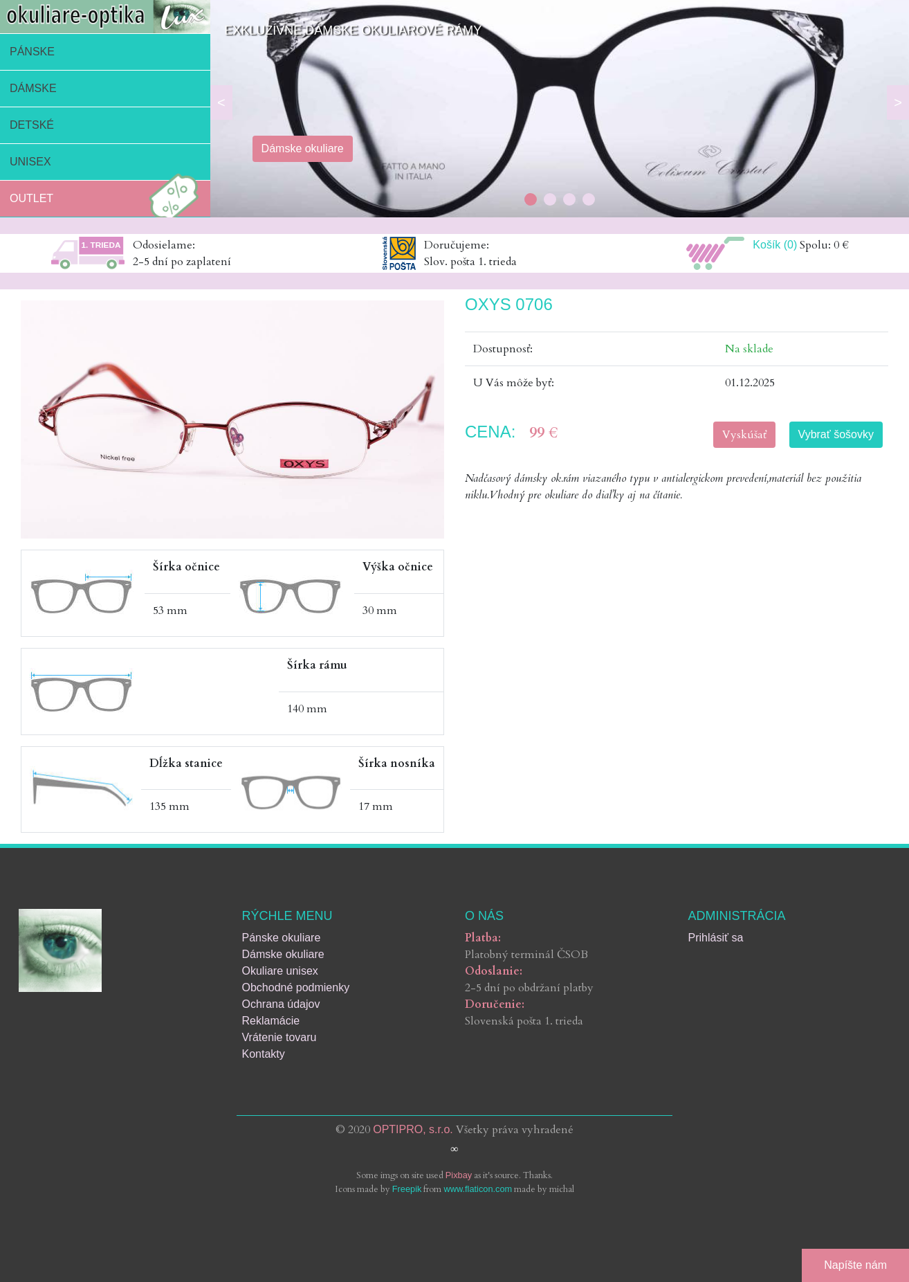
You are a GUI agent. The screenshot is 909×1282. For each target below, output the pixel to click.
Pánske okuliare (281, 938)
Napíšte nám (855, 1265)
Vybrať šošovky (836, 434)
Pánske (32, 51)
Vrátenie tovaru (279, 1037)
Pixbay (459, 1175)
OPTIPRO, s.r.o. (413, 1129)
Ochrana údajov (281, 1004)
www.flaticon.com (477, 1189)
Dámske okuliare (283, 954)
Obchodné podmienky (296, 987)
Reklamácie (271, 1021)
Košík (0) (775, 245)
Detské (32, 125)
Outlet (108, 198)
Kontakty (263, 1054)
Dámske (33, 88)
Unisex (30, 162)
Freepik (407, 1189)
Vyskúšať (744, 434)
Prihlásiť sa (716, 938)
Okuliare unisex (280, 971)
